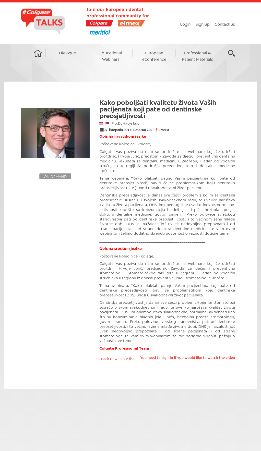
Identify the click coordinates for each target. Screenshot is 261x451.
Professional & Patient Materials (197, 56)
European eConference (154, 56)
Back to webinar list (117, 358)
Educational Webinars (111, 56)
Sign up (203, 24)
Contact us (225, 24)
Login (185, 24)
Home (38, 58)
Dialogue (67, 52)
